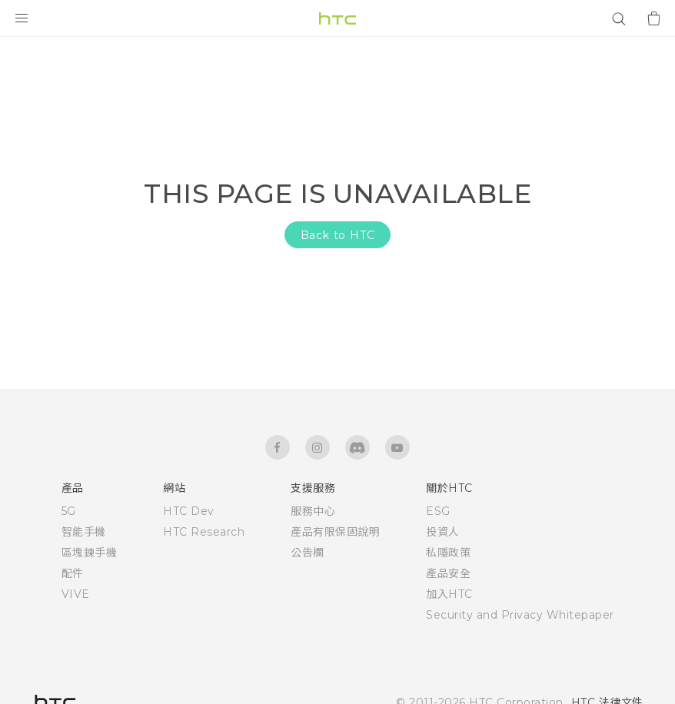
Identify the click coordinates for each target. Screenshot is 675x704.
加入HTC (449, 594)
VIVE (76, 594)
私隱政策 (448, 553)
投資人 (443, 532)
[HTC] (337, 18)
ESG (438, 511)
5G (69, 511)
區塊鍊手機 (90, 553)
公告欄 (307, 553)
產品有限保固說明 (335, 532)
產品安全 (448, 573)
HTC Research (203, 532)
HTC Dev (188, 511)
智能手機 (84, 532)
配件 (73, 573)
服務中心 (313, 511)
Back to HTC (338, 235)
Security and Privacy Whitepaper (520, 615)
